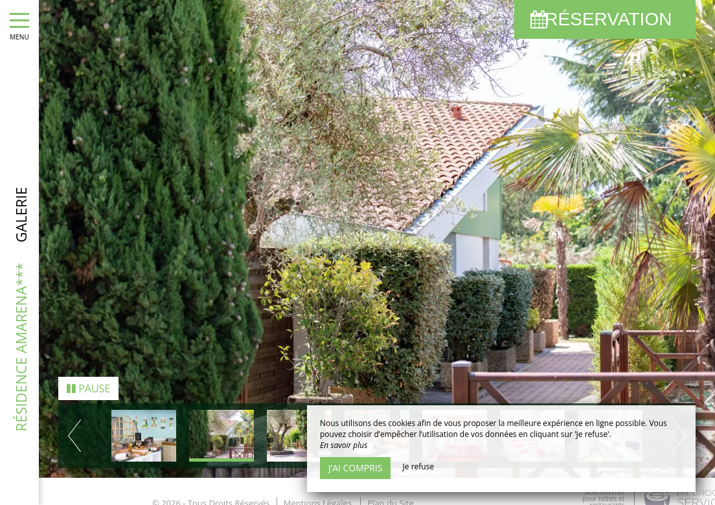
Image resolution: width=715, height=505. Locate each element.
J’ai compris (355, 468)
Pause (88, 386)
